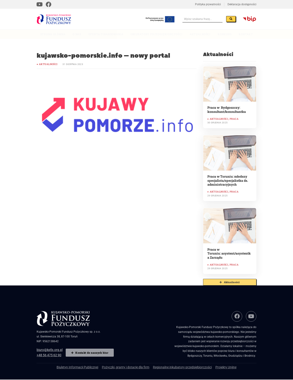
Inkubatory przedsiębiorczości (156, 34)
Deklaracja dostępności (242, 4)
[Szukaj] (232, 19)
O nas (77, 34)
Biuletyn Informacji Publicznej (86, 366)
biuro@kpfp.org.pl (48, 348)
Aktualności (200, 34)
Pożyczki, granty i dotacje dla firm (128, 366)
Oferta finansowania (105, 34)
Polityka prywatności (208, 4)
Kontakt (246, 34)
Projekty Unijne (216, 366)
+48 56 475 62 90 (48, 353)
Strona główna (52, 34)
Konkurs (225, 34)
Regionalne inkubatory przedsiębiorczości (178, 366)
